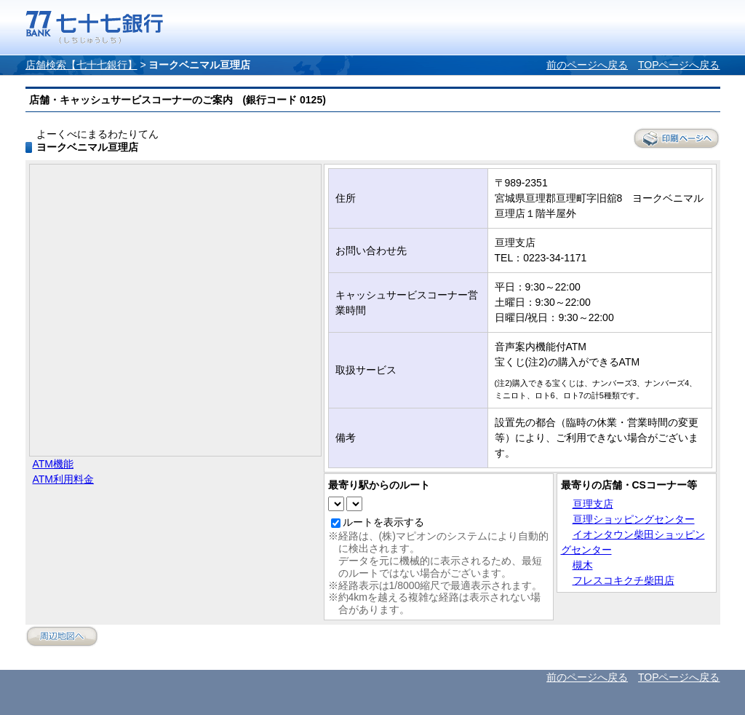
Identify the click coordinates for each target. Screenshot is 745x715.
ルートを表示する (383, 522)
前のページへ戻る (587, 65)
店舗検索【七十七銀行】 (81, 65)
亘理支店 (593, 504)
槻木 (583, 565)
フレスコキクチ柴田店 (623, 580)
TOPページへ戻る (679, 65)
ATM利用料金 (64, 479)
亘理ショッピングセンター (634, 519)
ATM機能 (53, 464)
